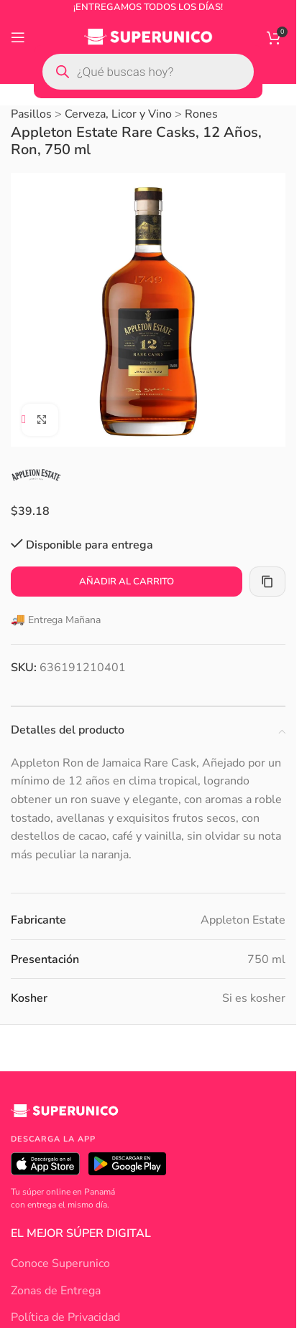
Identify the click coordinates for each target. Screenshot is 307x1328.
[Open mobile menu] (18, 37)
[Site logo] (148, 36)
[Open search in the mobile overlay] (148, 71)
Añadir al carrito (126, 580)
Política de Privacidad (65, 1317)
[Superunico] (65, 1116)
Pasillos (31, 114)
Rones (201, 114)
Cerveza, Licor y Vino (118, 114)
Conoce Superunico (60, 1263)
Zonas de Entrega (56, 1291)
